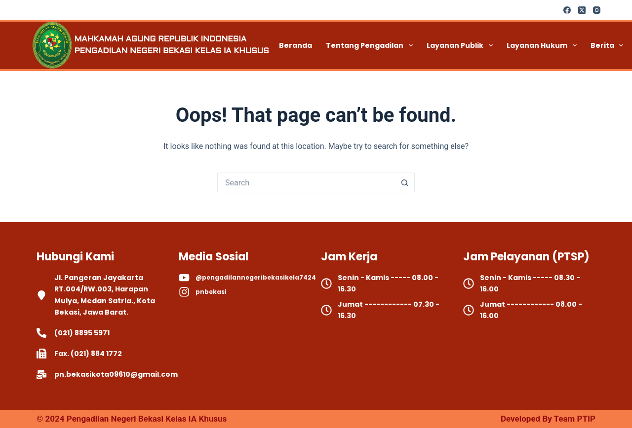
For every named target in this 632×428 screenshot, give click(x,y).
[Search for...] (306, 182)
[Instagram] (596, 10)
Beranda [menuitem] (295, 45)
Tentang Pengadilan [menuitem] (371, 45)
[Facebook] (567, 10)
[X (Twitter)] (582, 10)
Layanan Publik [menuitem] (462, 45)
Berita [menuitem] (609, 45)
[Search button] (405, 182)
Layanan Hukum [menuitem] (544, 45)
